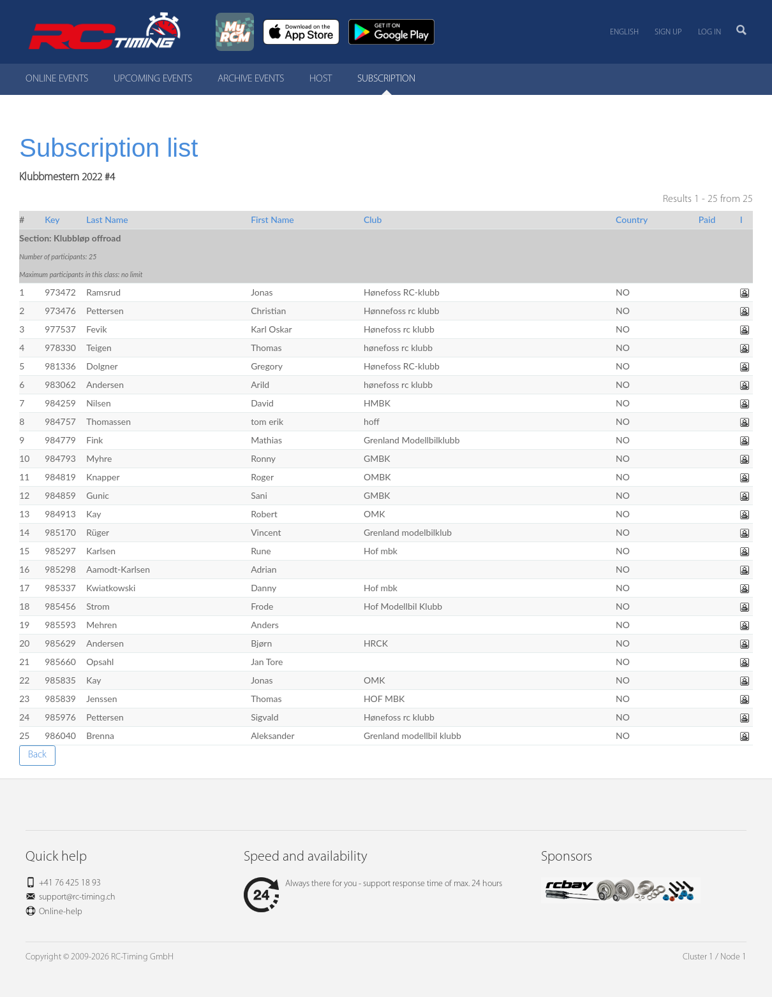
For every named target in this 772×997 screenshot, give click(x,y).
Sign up (668, 32)
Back (37, 755)
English (624, 32)
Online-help (60, 912)
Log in (709, 32)
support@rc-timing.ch (77, 897)
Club (373, 219)
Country (632, 219)
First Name (272, 219)
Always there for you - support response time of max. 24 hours (373, 884)
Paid (707, 219)
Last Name (107, 219)
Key (52, 219)
